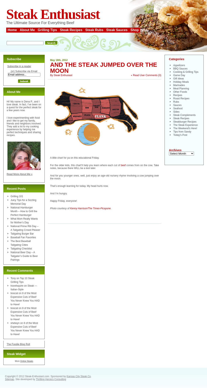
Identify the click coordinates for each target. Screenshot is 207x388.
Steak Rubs (94, 30)
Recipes (177, 95)
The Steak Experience (185, 125)
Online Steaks (26, 361)
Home (12, 30)
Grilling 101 (17, 196)
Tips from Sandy (182, 131)
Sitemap (9, 379)
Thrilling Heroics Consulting (51, 379)
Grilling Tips (47, 30)
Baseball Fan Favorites (23, 237)
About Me (27, 30)
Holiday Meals (181, 81)
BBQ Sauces (180, 68)
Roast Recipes (181, 98)
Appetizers (179, 65)
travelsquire (17, 285)
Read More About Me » (19, 174)
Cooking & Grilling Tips (185, 72)
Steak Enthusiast (53, 14)
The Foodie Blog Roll (18, 344)
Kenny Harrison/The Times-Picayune (90, 208)
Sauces (177, 105)
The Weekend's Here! (185, 128)
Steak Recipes (71, 30)
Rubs (176, 101)
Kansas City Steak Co (79, 376)
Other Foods (180, 91)
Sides (176, 111)
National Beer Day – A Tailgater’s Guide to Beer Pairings (24, 256)
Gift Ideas (178, 78)
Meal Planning (181, 88)
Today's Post (180, 135)
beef (123, 165)
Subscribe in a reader (19, 66)
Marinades (179, 85)
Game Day (179, 75)
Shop (134, 30)
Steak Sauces (117, 30)
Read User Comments (145, 75)
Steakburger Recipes (184, 121)
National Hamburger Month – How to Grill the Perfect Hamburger (24, 211)
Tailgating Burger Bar (22, 233)
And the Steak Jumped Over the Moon (103, 67)
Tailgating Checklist (21, 248)
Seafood (178, 108)
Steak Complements (184, 115)
